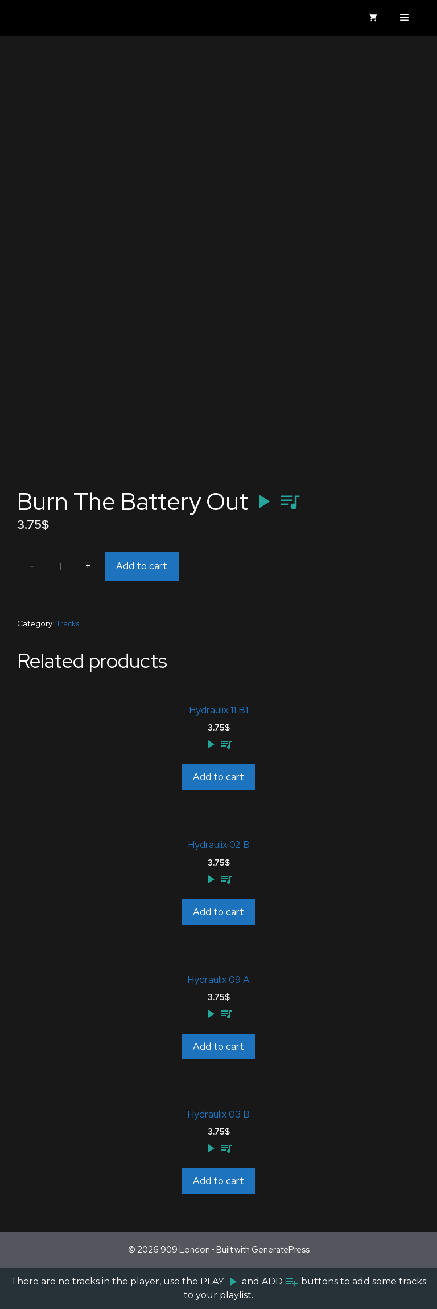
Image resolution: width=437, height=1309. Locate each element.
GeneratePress (281, 1249)
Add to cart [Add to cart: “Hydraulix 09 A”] (218, 1046)
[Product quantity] (60, 566)
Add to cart (141, 566)
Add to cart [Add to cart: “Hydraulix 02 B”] (218, 912)
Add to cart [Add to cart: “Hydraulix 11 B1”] (218, 776)
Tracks (68, 623)
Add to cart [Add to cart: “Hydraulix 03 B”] (218, 1181)
